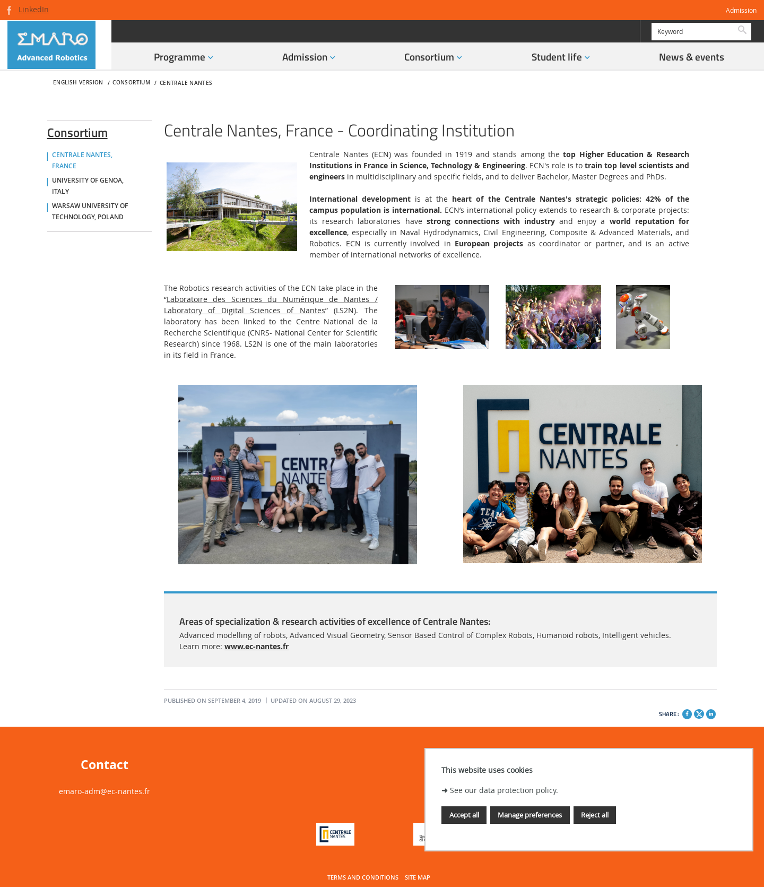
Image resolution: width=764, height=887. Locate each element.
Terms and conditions (362, 877)
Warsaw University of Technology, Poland (90, 211)
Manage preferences (530, 815)
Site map (417, 877)
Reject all (595, 815)
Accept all (464, 815)
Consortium (77, 130)
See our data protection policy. (504, 790)
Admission (741, 10)
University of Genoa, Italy (88, 186)
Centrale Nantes (186, 83)
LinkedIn (34, 9)
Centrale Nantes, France (82, 160)
